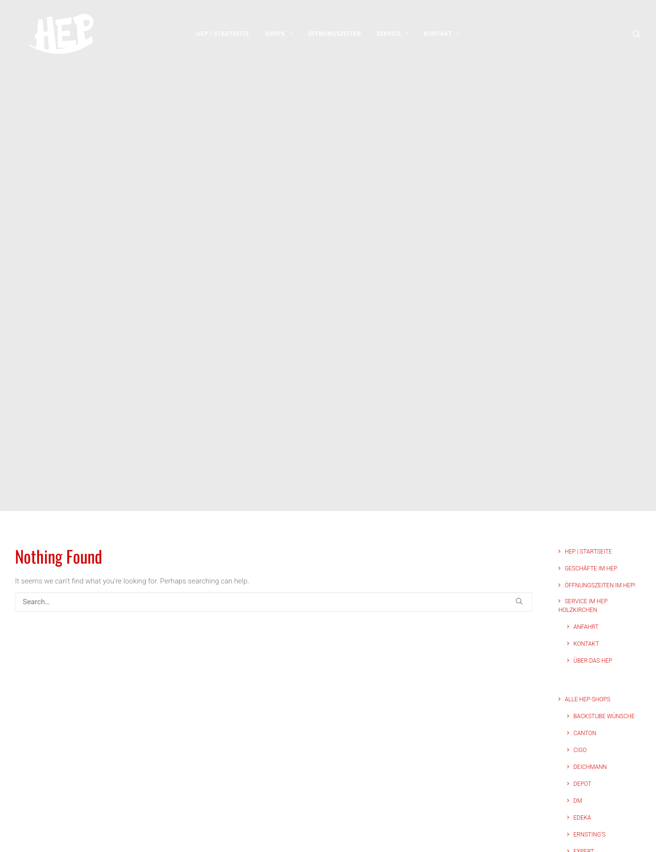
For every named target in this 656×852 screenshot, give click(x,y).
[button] (636, 37)
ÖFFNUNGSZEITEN (334, 37)
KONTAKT (441, 37)
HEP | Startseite (223, 37)
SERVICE (392, 37)
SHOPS (279, 37)
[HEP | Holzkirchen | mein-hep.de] (54, 37)
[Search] (273, 537)
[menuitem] (223, 37)
